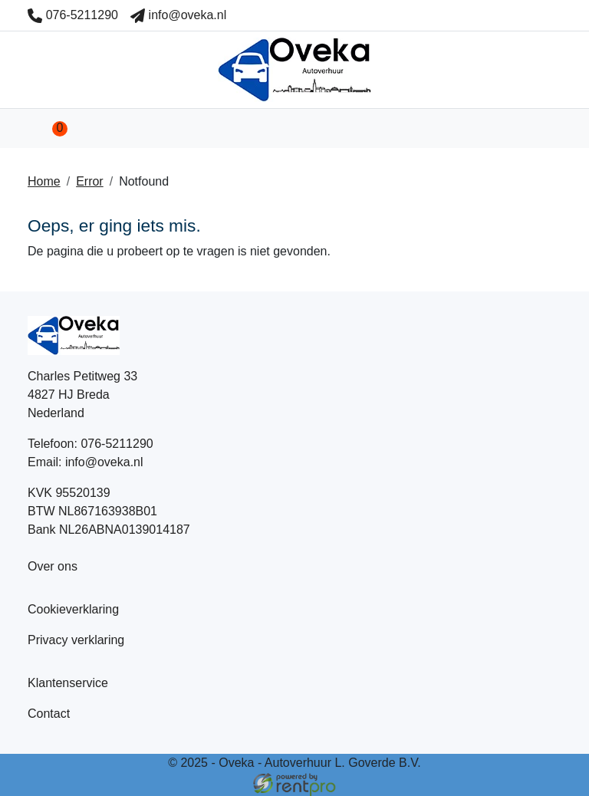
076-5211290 (73, 15)
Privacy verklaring (76, 639)
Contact (49, 713)
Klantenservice (68, 682)
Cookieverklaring (73, 609)
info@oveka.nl (178, 15)
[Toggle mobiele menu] (543, 128)
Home (44, 181)
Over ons (52, 566)
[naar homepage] (294, 70)
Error (90, 181)
